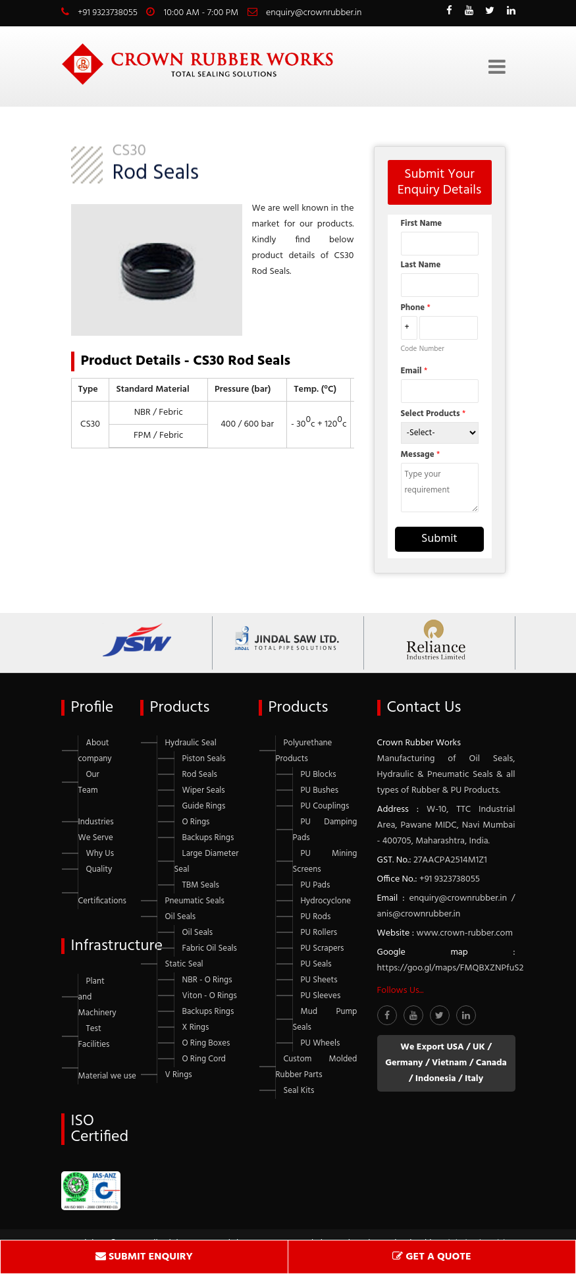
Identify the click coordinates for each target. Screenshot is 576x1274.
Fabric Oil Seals (209, 948)
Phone (416, 308)
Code (409, 349)
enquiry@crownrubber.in (313, 12)
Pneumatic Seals (194, 901)
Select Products (433, 414)
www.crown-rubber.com (465, 933)
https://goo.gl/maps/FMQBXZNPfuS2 (450, 968)
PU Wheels (320, 1043)
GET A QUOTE (431, 1256)
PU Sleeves (321, 996)
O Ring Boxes (206, 1043)
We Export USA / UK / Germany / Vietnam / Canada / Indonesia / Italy (446, 1063)
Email (414, 371)
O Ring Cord (204, 1059)
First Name (421, 223)
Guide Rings (204, 806)
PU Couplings (325, 806)
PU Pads (315, 885)
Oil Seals (180, 917)
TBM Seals (200, 885)
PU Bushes (320, 790)
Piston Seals (204, 759)
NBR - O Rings (207, 980)
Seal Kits (299, 1091)
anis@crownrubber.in (419, 914)
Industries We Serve (96, 830)
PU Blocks (318, 775)
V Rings (178, 1075)
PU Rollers (319, 933)
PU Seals (316, 964)
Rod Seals (199, 775)
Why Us (100, 854)
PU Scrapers (322, 948)
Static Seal (184, 964)
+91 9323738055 (108, 12)
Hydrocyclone (326, 901)
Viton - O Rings (209, 996)
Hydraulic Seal (191, 743)
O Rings (196, 822)
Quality (99, 869)
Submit (439, 538)
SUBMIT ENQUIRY (144, 1256)
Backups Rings (208, 838)
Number (431, 349)
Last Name (421, 265)
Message (420, 455)
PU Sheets (319, 980)
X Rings (195, 1027)
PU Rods (316, 917)
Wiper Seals (203, 790)
